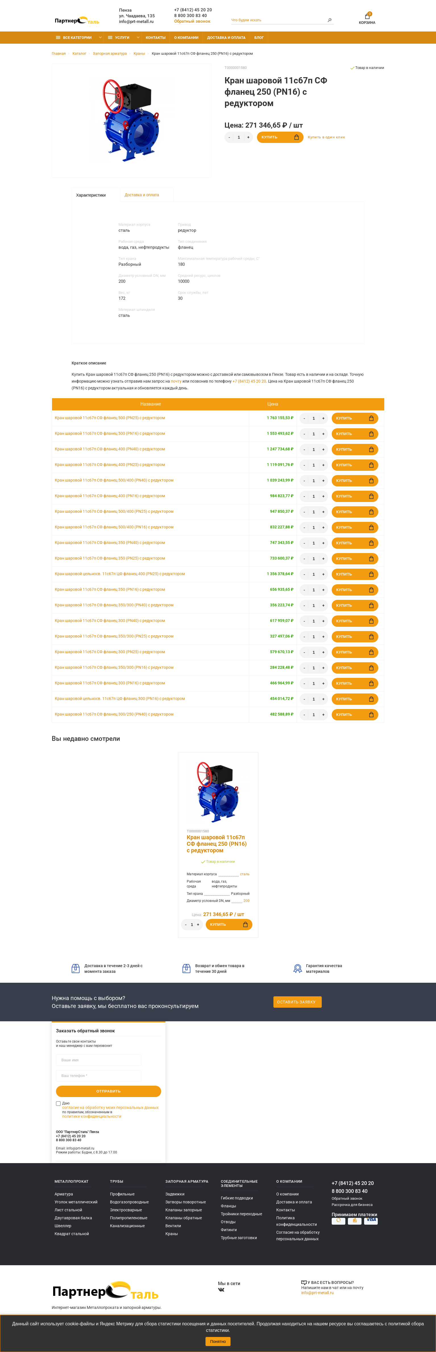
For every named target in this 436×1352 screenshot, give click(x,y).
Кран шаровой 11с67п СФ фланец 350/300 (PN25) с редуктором (114, 636)
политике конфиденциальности (133, 1107)
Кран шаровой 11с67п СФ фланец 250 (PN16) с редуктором (217, 844)
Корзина (367, 18)
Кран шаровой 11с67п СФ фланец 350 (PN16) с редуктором (110, 589)
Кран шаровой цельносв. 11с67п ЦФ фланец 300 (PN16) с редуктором (120, 698)
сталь (245, 874)
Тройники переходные (240, 1214)
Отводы (227, 1222)
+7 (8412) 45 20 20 (193, 9)
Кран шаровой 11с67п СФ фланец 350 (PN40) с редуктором (110, 542)
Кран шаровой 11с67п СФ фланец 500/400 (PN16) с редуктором (114, 527)
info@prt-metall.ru (136, 21)
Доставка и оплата (226, 37)
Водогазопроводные (128, 1202)
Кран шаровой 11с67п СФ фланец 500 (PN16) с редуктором (110, 433)
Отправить (108, 1091)
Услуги (118, 37)
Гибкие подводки (236, 1198)
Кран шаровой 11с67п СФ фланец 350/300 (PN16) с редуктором (114, 667)
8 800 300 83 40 (190, 15)
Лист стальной (67, 1210)
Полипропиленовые (127, 1218)
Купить (280, 137)
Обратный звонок (192, 21)
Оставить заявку (296, 1002)
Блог (259, 37)
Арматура (63, 1194)
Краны (171, 1234)
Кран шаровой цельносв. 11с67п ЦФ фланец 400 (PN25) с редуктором (120, 573)
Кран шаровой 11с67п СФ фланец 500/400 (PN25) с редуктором (114, 511)
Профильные (121, 1194)
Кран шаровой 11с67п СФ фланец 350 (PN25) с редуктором (110, 558)
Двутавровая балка (71, 1218)
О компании (186, 37)
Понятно (218, 1341)
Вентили (172, 1226)
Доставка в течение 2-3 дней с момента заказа (107, 968)
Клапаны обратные (182, 1218)
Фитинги (228, 1230)
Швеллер (62, 1226)
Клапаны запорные (182, 1210)
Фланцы (228, 1206)
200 (247, 901)
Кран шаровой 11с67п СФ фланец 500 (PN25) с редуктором (110, 417)
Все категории (74, 37)
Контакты (155, 37)
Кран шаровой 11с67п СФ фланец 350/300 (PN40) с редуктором (114, 605)
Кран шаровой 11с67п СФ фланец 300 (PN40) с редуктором (110, 620)
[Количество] (239, 137)
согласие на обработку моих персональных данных (112, 1103)
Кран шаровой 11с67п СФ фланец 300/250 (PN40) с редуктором (114, 714)
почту (176, 381)
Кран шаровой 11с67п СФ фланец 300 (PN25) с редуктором (110, 651)
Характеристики (91, 195)
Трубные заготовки (237, 1238)
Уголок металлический (75, 1202)
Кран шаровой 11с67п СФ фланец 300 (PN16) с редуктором (110, 683)
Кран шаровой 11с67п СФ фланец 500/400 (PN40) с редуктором (114, 480)
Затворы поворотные (183, 1202)
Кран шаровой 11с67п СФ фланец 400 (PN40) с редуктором (110, 449)
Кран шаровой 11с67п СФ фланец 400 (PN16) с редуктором (110, 495)
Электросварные (125, 1210)
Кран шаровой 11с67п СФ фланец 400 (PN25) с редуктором (110, 464)
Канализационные (126, 1226)
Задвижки (174, 1194)
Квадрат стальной (70, 1234)
